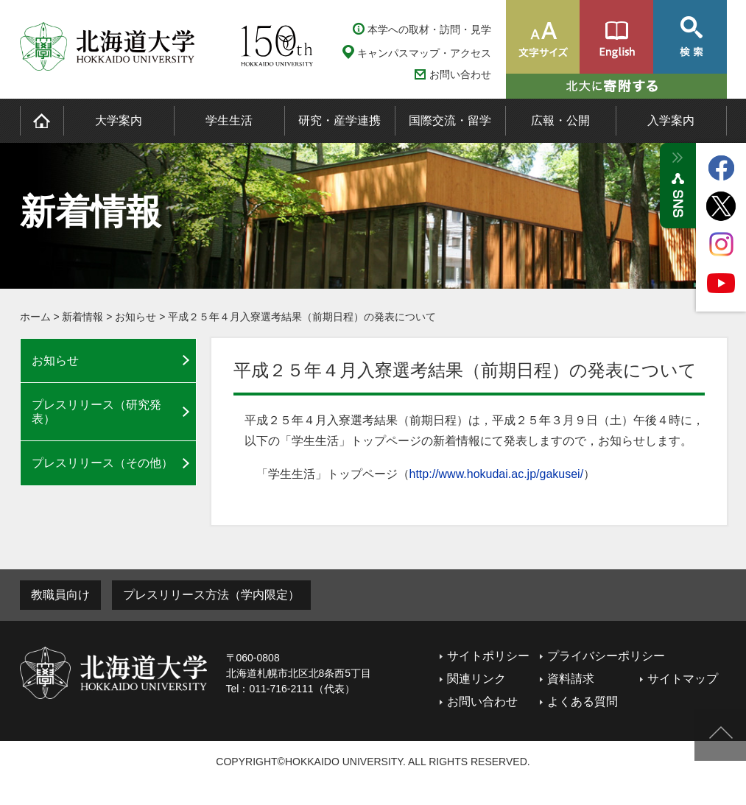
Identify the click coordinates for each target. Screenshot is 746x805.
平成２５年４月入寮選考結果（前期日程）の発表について (302, 317)
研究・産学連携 (339, 120)
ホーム (35, 317)
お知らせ (135, 317)
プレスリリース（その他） (102, 463)
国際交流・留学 (450, 120)
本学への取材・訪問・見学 (429, 29)
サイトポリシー (488, 656)
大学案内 (118, 120)
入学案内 (670, 120)
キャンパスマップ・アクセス (424, 53)
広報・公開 (560, 120)
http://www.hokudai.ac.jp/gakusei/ (496, 474)
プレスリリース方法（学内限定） (211, 594)
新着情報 (82, 317)
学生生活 (229, 120)
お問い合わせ (460, 74)
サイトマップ (682, 678)
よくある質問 (582, 701)
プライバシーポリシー (606, 656)
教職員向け (60, 594)
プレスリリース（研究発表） (96, 411)
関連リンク (476, 678)
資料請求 (570, 678)
